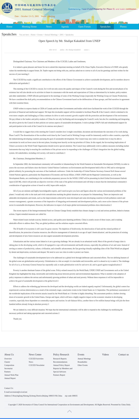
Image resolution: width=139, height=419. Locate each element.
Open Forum (84, 26)
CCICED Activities (36, 359)
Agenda (65, 26)
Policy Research (61, 354)
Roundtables (82, 362)
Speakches (105, 26)
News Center (35, 354)
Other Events (83, 365)
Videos (105, 354)
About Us (9, 354)
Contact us (123, 354)
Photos (123, 26)
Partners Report (59, 375)
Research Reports (60, 359)
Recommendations (60, 362)
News (49, 26)
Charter (7, 362)
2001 (62, 35)
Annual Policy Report (61, 365)
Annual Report (10, 378)
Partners (7, 372)
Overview (8, 359)
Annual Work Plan (11, 375)
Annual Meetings (51, 35)
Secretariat (8, 368)
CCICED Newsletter (36, 365)
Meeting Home (29, 26)
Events (40, 35)
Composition (9, 365)
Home (9, 26)
